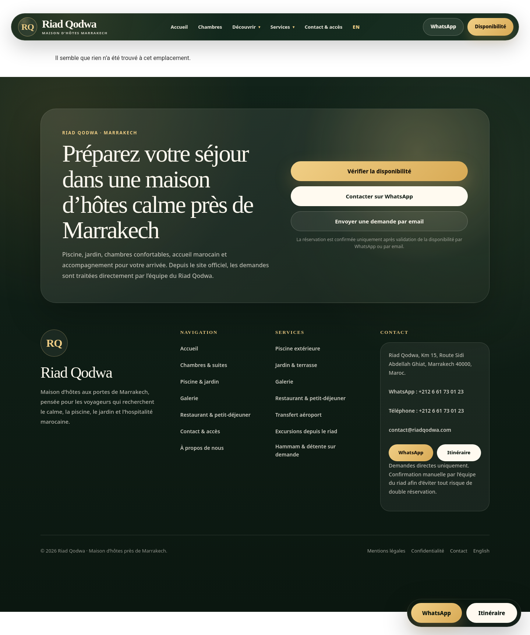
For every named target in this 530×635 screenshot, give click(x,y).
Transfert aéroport (298, 415)
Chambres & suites (203, 366)
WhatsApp (443, 27)
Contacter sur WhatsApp (379, 197)
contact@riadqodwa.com (420, 431)
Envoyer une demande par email (379, 222)
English (481, 551)
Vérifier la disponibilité (379, 172)
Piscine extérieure (297, 349)
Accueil (179, 27)
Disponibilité (490, 27)
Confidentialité (427, 551)
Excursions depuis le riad (306, 432)
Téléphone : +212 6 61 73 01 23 (426, 412)
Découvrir (243, 27)
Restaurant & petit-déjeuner (215, 415)
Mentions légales (386, 551)
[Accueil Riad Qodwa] (63, 28)
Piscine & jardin (199, 382)
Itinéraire (458, 454)
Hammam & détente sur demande (305, 451)
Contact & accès (324, 27)
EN (356, 27)
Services (280, 27)
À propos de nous (202, 448)
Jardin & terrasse (296, 366)
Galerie (189, 399)
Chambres (210, 27)
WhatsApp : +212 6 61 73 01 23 (426, 392)
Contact (458, 551)
